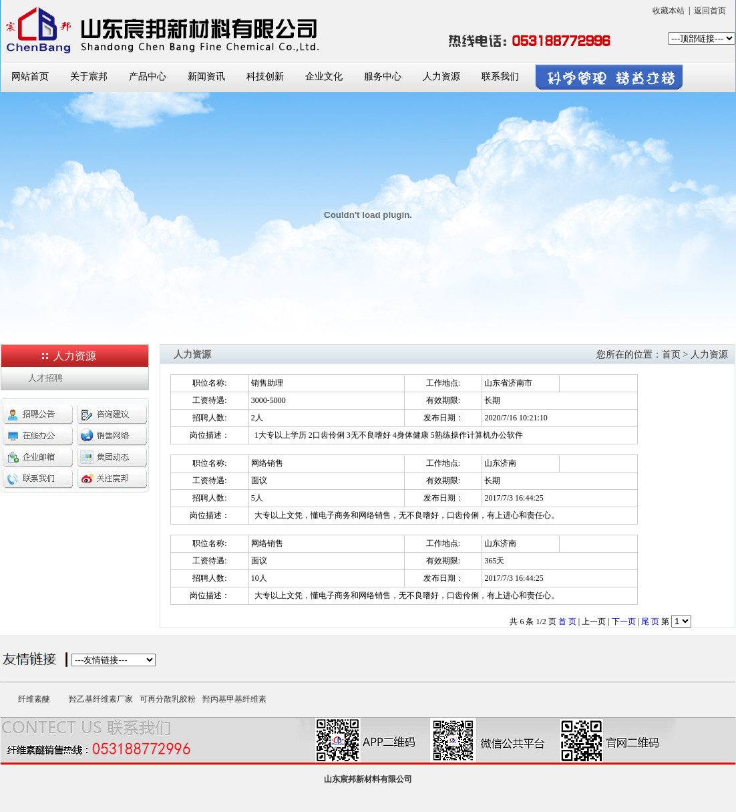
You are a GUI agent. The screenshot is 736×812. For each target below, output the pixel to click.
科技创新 (265, 77)
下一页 (624, 621)
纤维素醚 (34, 699)
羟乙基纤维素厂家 (101, 699)
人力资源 (441, 77)
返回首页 (710, 10)
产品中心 (147, 77)
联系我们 (500, 77)
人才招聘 (45, 378)
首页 (671, 355)
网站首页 (30, 77)
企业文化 (324, 77)
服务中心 (382, 77)
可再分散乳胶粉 (168, 699)
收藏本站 (669, 10)
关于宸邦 (89, 77)
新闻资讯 (206, 77)
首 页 (567, 621)
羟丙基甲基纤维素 (234, 699)
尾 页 (650, 621)
